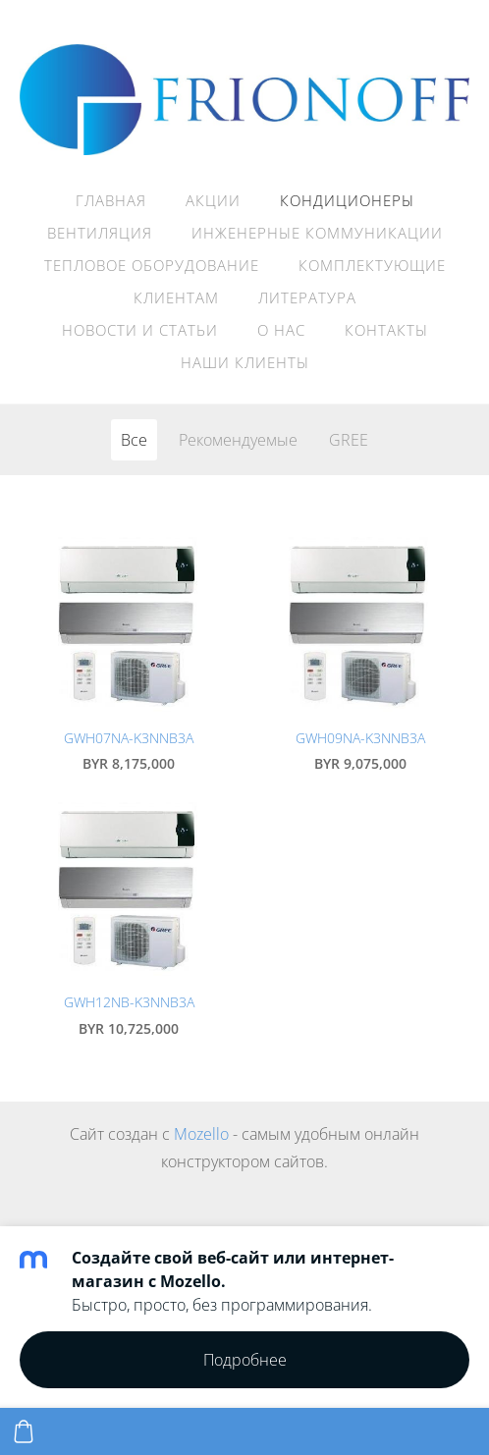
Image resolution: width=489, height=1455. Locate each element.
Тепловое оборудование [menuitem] (151, 265)
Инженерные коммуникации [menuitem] (317, 232)
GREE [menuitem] (348, 440)
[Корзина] (23, 1431)
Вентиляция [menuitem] (99, 232)
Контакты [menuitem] (386, 330)
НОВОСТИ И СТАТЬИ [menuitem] (140, 330)
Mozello (201, 1134)
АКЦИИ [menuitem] (213, 200)
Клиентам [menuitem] (176, 297)
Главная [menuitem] (111, 200)
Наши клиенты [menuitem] (245, 362)
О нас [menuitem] (281, 330)
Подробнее (245, 1360)
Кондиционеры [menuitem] (347, 200)
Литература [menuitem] (307, 297)
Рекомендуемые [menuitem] (238, 440)
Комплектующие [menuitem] (372, 265)
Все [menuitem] (134, 440)
